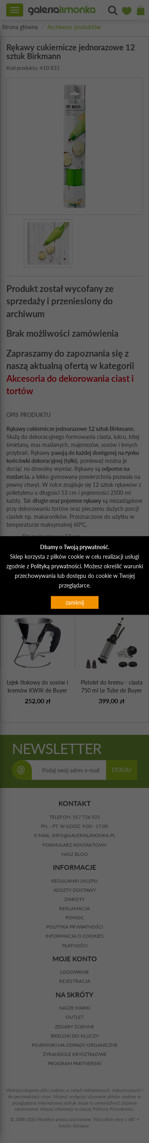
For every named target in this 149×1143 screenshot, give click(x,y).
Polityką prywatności (56, 566)
